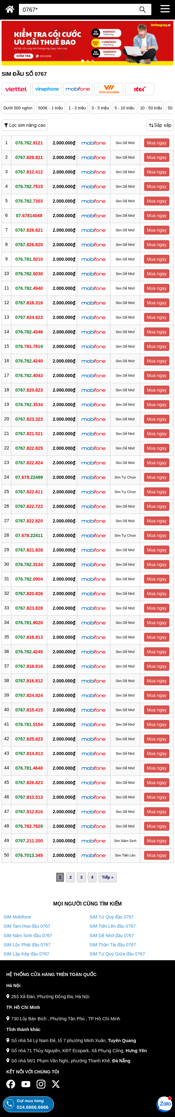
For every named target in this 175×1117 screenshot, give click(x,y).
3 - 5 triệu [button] (100, 108)
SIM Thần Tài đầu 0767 (113, 944)
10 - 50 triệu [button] (151, 108)
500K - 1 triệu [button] (50, 108)
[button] (16, 89)
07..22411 (29, 535)
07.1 (29, 215)
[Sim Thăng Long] (10, 9)
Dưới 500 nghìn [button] (17, 108)
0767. (29, 157)
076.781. (29, 259)
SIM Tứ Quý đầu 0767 (112, 916)
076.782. (29, 142)
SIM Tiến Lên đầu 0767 (113, 926)
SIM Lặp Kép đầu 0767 (26, 953)
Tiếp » (108, 877)
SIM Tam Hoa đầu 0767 (26, 926)
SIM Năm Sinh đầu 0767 (27, 935)
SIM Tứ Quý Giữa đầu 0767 (117, 953)
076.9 (29, 346)
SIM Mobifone (17, 916)
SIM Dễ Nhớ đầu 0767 (112, 935)
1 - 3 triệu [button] (77, 108)
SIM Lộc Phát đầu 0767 (26, 944)
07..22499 (29, 477)
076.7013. (29, 855)
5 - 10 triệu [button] (125, 108)
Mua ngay (156, 142)
